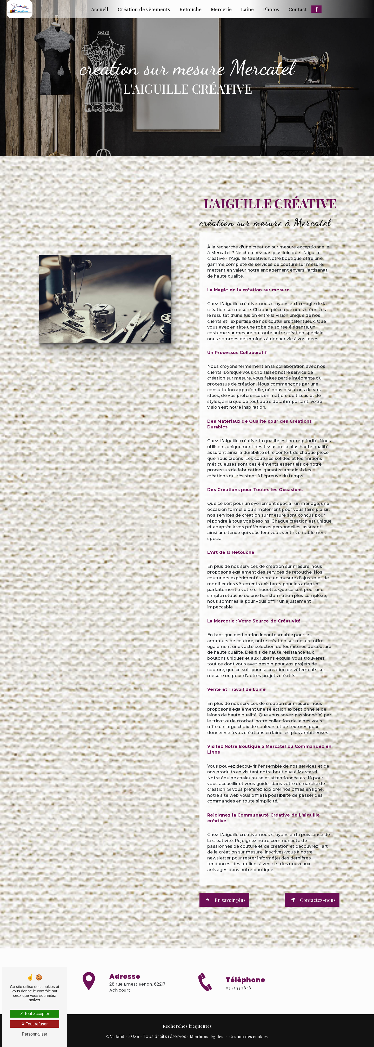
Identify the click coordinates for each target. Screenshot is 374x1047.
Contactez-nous (311, 899)
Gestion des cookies (248, 1035)
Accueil (99, 9)
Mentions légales (206, 1035)
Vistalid (117, 1035)
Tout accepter (34, 1013)
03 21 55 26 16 (238, 996)
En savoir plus (225, 899)
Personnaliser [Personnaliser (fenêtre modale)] (34, 1034)
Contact (298, 9)
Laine (247, 9)
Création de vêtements (144, 9)
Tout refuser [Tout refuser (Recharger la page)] (34, 1024)
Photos (271, 9)
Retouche (190, 9)
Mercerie (221, 9)
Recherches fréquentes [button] (187, 1025)
